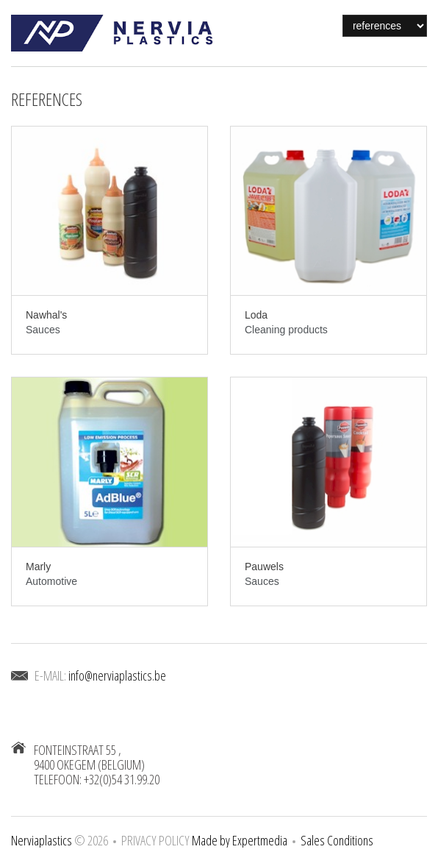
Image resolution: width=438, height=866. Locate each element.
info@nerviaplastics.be (117, 675)
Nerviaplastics (41, 840)
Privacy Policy (155, 840)
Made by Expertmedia (239, 840)
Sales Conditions (337, 840)
